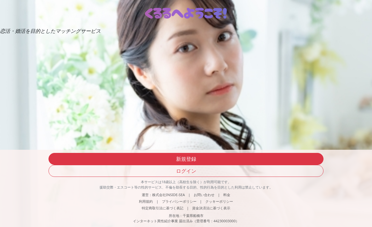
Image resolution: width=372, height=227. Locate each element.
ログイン (186, 170)
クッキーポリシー (219, 201)
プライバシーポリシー (179, 201)
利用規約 (146, 201)
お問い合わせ (204, 194)
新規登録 (186, 158)
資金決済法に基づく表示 (211, 208)
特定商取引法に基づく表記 (162, 208)
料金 (226, 194)
